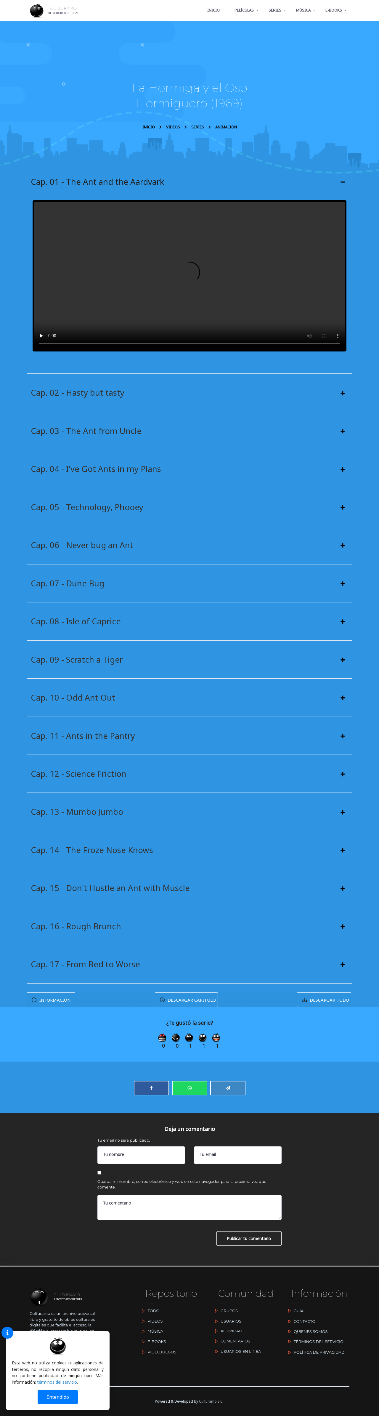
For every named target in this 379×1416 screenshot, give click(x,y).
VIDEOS (173, 127)
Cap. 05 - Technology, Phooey (88, 508)
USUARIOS (226, 1321)
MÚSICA (303, 10)
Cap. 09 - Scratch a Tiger (77, 661)
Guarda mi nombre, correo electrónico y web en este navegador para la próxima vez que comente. (181, 1188)
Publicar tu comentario (249, 1242)
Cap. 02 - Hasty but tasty (77, 393)
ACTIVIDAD (227, 1331)
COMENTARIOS (231, 1341)
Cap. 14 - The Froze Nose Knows (93, 852)
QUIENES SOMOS (306, 1331)
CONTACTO (300, 1321)
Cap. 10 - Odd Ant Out (73, 699)
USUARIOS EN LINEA (236, 1351)
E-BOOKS (333, 10)
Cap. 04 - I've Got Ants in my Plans (96, 469)
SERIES (275, 10)
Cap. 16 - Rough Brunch (76, 929)
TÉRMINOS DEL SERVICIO (314, 1341)
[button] (189, 182)
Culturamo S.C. (211, 1401)
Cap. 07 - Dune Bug (68, 584)
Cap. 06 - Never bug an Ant (82, 546)
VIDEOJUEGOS (157, 1352)
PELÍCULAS (244, 10)
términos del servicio (57, 1382)
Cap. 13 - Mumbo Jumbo (77, 814)
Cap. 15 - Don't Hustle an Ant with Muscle (111, 890)
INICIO (213, 10)
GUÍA (294, 1311)
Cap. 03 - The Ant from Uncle (86, 431)
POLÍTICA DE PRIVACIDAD (314, 1352)
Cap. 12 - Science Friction (79, 775)
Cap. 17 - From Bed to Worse (86, 967)
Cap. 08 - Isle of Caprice (76, 622)
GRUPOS (225, 1311)
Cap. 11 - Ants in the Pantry (83, 737)
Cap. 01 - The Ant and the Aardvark (98, 182)
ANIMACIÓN (226, 127)
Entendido (57, 1397)
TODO (149, 1311)
